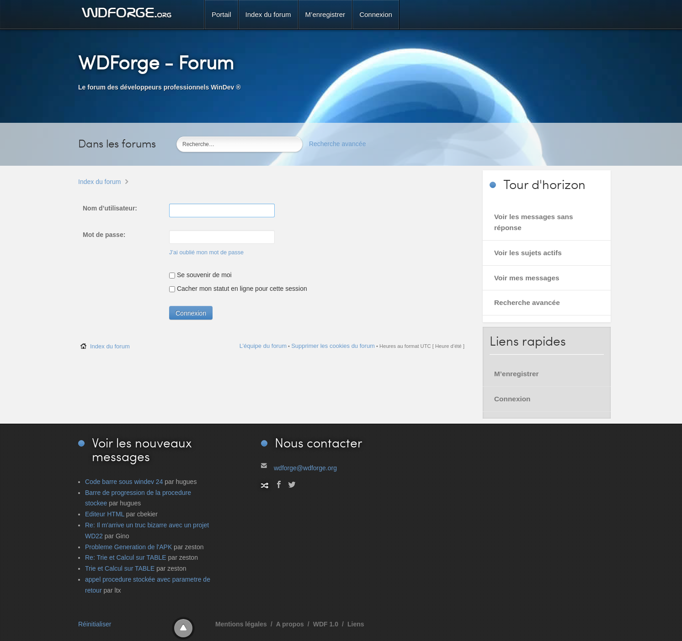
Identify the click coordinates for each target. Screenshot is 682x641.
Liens (355, 624)
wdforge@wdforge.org (305, 468)
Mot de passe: (104, 234)
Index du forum (99, 181)
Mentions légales (241, 624)
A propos (290, 624)
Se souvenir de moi (200, 274)
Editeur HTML (104, 514)
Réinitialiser (94, 624)
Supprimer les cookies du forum (333, 345)
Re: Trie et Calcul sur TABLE (125, 557)
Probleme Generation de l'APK (128, 547)
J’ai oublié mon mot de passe (206, 252)
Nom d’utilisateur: (110, 208)
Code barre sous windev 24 (124, 481)
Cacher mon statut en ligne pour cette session (238, 288)
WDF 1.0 (325, 624)
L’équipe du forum (263, 345)
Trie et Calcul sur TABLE (120, 568)
